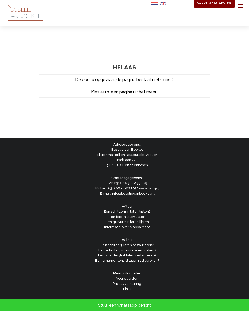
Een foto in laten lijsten (127, 217)
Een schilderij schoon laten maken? (127, 250)
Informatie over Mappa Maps (127, 227)
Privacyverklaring (127, 284)
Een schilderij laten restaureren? (127, 245)
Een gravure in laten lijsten (127, 222)
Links (127, 289)
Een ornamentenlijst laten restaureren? (127, 260)
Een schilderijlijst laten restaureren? (127, 255)
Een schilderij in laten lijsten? (127, 212)
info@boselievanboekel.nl (133, 194)
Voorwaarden (127, 278)
